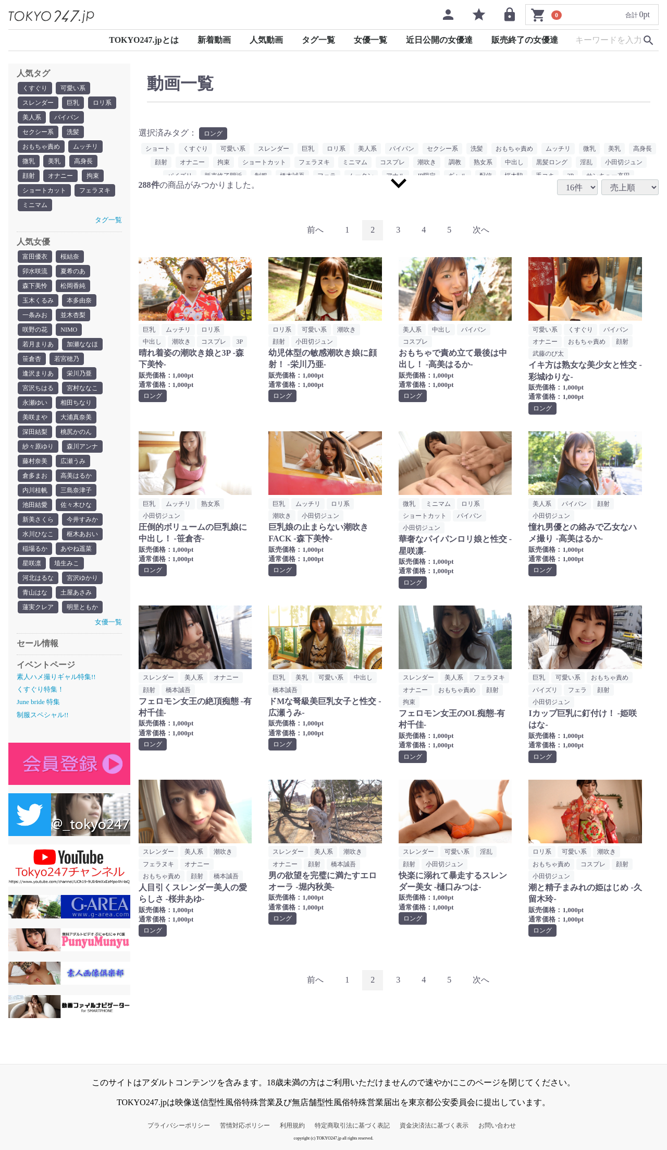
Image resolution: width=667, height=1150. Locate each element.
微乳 (28, 161)
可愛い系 (72, 88)
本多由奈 (79, 300)
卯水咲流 (34, 271)
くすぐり (34, 88)
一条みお (34, 315)
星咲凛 (31, 563)
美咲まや (34, 417)
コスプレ (392, 162)
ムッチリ (85, 146)
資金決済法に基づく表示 (434, 1125)
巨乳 (73, 102)
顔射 (28, 175)
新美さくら (38, 519)
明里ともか (82, 607)
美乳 (54, 161)
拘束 (93, 175)
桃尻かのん (76, 431)
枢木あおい (82, 534)
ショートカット (44, 190)
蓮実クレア (38, 607)
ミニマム (34, 205)
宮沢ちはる (38, 388)
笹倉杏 (31, 358)
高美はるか (76, 475)
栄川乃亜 (79, 373)
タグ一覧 (318, 39)
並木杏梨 (72, 315)
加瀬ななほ (82, 344)
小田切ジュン (624, 162)
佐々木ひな (76, 505)
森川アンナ (82, 446)
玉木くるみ (38, 300)
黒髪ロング (551, 162)
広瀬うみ (72, 461)
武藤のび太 (548, 353)
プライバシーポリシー (178, 1125)
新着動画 (214, 39)
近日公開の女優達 (439, 39)
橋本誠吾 (178, 690)
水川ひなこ (38, 534)
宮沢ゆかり (82, 578)
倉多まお (34, 475)
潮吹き (426, 162)
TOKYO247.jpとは (144, 39)
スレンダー (38, 102)
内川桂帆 (34, 490)
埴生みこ (66, 563)
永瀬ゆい (34, 402)
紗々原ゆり (38, 446)
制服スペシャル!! (43, 715)
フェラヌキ (94, 190)
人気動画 (266, 39)
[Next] (481, 230)
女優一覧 (370, 39)
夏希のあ (72, 271)
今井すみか (82, 519)
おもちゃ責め (41, 146)
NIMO (68, 329)
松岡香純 (72, 285)
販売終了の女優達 (524, 39)
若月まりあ (38, 344)
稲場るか (34, 548)
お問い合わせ (497, 1125)
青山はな (34, 592)
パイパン (66, 117)
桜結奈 (69, 256)
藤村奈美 (34, 461)
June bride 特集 (38, 702)
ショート (157, 148)
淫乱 (586, 162)
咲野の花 (34, 329)
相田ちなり (76, 402)
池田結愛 (34, 505)
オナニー (60, 175)
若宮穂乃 (66, 358)
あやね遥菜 (76, 548)
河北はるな (38, 578)
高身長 (83, 161)
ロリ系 (102, 102)
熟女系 (483, 162)
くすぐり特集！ (40, 689)
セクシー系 (38, 132)
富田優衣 (34, 256)
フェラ (577, 690)
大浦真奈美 (76, 417)
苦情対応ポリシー (245, 1125)
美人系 (31, 117)
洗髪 (73, 132)
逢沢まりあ (38, 373)
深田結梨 (34, 431)
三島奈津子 (76, 490)
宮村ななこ (82, 388)
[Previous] (315, 230)
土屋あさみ (76, 592)
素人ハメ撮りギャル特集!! (56, 677)
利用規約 (292, 1125)
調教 (455, 162)
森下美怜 (34, 285)
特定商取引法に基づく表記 (352, 1125)
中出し (514, 162)
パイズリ (545, 690)
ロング (213, 133)
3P (240, 341)
